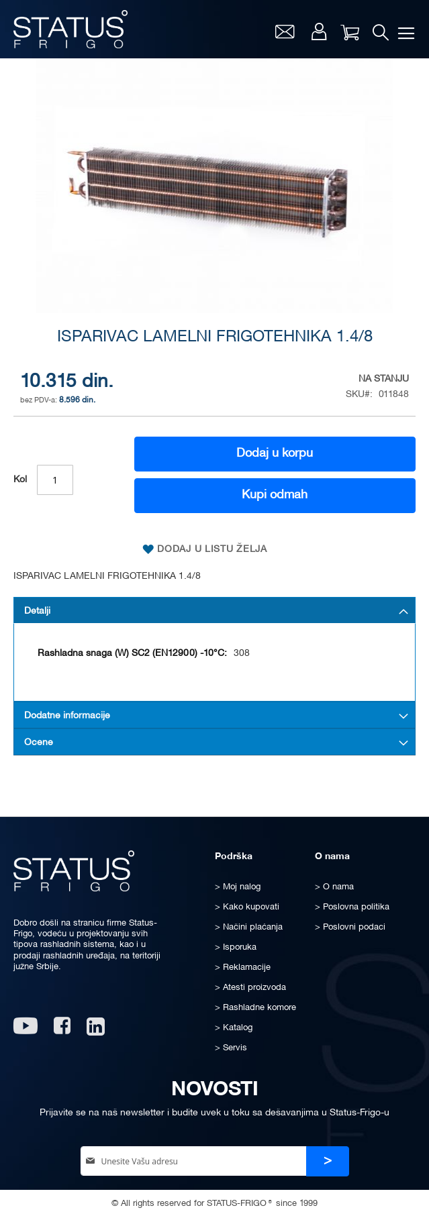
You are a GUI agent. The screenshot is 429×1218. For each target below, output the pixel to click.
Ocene (38, 742)
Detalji (37, 611)
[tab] (214, 610)
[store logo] (70, 29)
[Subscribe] (327, 1161)
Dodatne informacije (67, 716)
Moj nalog (319, 31)
